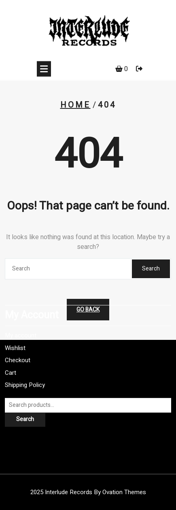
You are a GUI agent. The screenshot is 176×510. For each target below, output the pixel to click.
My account (20, 321)
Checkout (17, 346)
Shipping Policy (25, 371)
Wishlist (15, 333)
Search (151, 268)
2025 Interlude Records (88, 492)
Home (75, 105)
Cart (10, 358)
